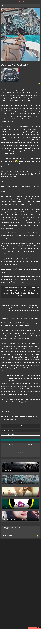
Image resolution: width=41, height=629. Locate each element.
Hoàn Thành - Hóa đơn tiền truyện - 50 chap (13, 519)
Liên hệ (21, 531)
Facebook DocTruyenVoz (10, 293)
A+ (29, 628)
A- (31, 628)
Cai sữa (5, 507)
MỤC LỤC (20, 425)
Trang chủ (4, 531)
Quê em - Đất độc (7, 470)
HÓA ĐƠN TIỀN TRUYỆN (19, 416)
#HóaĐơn (6, 61)
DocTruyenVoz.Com (25, 287)
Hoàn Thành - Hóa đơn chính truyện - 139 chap (14, 482)
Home (2, 61)
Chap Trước (8, 425)
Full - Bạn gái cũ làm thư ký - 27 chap (11, 495)
